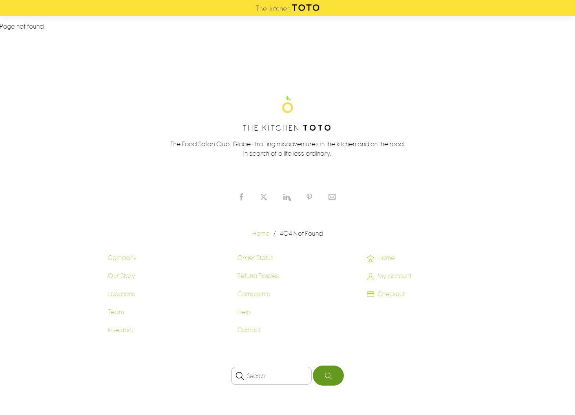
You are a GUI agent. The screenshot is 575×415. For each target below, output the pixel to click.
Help (244, 312)
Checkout (386, 293)
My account (389, 275)
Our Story (121, 275)
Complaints (253, 293)
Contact (249, 330)
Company (122, 257)
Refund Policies (258, 275)
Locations (121, 293)
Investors (121, 330)
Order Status (255, 257)
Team (116, 312)
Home (381, 257)
